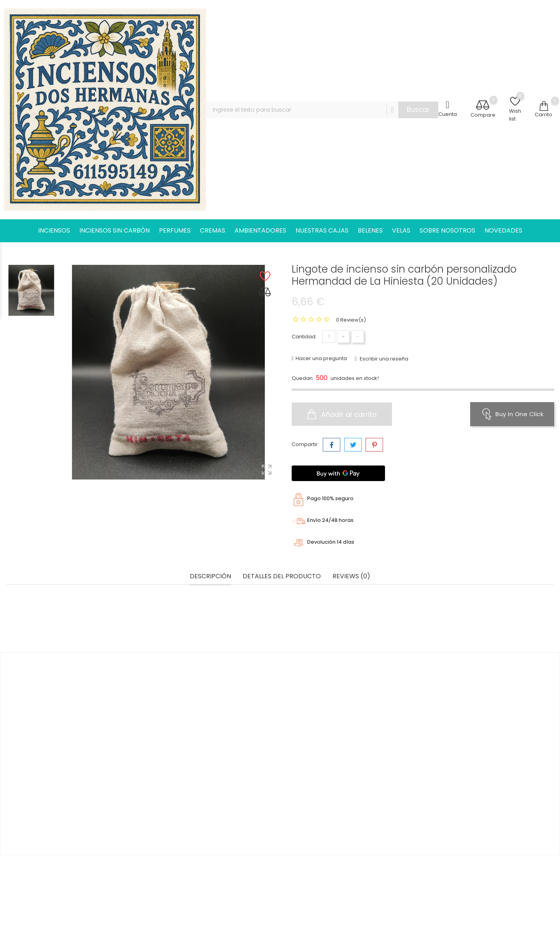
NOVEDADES (503, 230)
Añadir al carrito (341, 414)
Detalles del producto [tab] (282, 576)
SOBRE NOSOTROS (447, 230)
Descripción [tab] (210, 576)
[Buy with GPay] (338, 473)
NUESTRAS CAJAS (322, 230)
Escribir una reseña (383, 358)
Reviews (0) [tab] (351, 576)
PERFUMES (175, 230)
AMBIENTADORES (260, 230)
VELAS (401, 230)
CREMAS (212, 230)
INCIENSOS (54, 230)
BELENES (370, 230)
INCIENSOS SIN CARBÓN (114, 230)
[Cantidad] (328, 336)
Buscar (418, 109)
